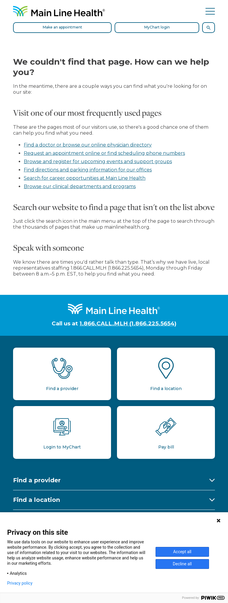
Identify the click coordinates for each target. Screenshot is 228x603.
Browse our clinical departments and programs (80, 186)
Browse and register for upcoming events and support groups (98, 161)
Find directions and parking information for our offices (88, 170)
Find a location (36, 499)
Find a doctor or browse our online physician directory (88, 145)
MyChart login (157, 27)
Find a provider (37, 480)
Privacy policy (19, 583)
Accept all (182, 551)
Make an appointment (62, 27)
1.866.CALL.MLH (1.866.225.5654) (128, 323)
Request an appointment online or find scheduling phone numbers (104, 153)
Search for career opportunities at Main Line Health (84, 178)
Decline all (182, 563)
